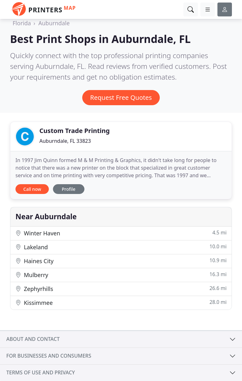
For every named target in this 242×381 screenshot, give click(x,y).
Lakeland (121, 247)
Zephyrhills (121, 289)
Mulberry (121, 275)
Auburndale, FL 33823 (65, 140)
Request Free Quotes (121, 97)
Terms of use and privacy (40, 372)
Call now (32, 189)
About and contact (33, 339)
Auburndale (54, 23)
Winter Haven (121, 233)
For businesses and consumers (48, 355)
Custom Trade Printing (74, 130)
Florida (22, 23)
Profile (68, 189)
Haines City (121, 261)
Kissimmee (121, 302)
